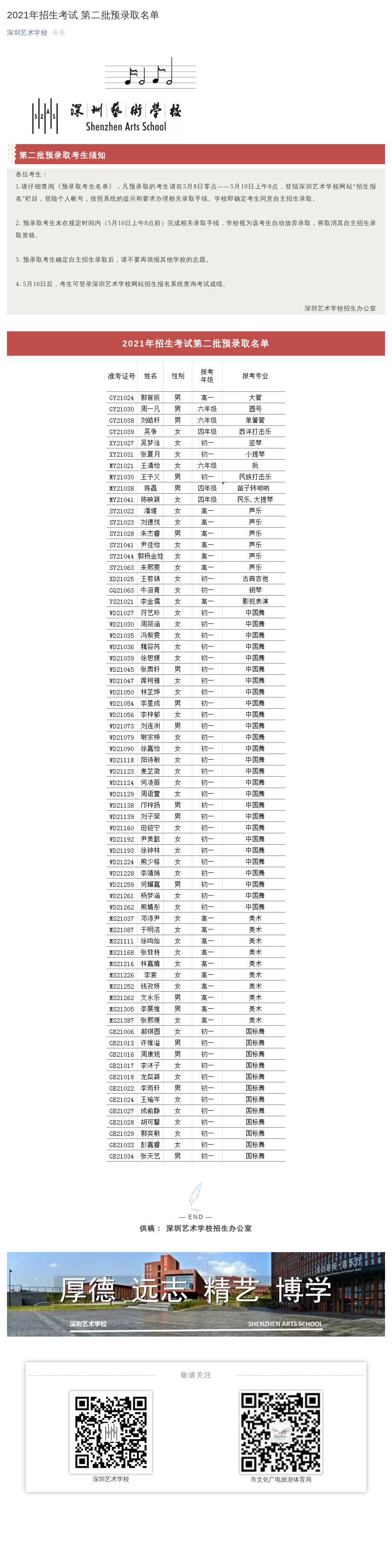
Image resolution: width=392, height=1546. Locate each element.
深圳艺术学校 (27, 32)
